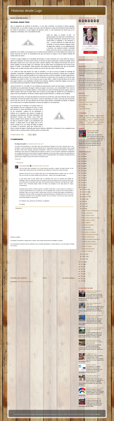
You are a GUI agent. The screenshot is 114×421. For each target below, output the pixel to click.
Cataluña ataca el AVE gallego (90, 210)
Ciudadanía (96, 124)
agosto (84, 199)
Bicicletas (101, 122)
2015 (82, 180)
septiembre (85, 196)
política (92, 115)
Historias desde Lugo (26, 10)
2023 (82, 161)
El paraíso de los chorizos (89, 241)
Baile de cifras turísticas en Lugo (90, 217)
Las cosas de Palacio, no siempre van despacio (93, 376)
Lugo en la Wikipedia (84, 108)
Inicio (45, 278)
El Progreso (82, 106)
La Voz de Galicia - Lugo (85, 104)
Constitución (82, 124)
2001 (82, 278)
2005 (82, 269)
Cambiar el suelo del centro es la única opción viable (94, 316)
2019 (82, 170)
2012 (82, 187)
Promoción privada (87, 246)
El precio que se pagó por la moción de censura (93, 291)
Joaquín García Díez (85, 121)
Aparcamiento (91, 122)
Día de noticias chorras (88, 215)
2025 (82, 156)
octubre (84, 194)
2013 (82, 185)
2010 (82, 264)
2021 (82, 166)
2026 (82, 154)
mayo (83, 206)
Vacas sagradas (86, 222)
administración (96, 117)
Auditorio (81, 122)
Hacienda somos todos (88, 236)
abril (83, 208)
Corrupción (101, 121)
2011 (82, 262)
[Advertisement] (42, 263)
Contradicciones (86, 227)
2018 (82, 173)
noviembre (85, 192)
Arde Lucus (82, 117)
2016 (82, 178)
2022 (82, 163)
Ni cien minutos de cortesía (93, 398)
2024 (82, 159)
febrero (84, 256)
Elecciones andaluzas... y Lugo (94, 388)
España (94, 121)
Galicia (96, 119)
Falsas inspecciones (87, 213)
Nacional (101, 119)
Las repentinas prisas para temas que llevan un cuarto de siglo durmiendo (94, 341)
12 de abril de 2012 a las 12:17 (35, 144)
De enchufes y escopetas (89, 232)
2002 (82, 276)
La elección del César (88, 229)
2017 (82, 175)
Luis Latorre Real (24, 166)
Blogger (98, 414)
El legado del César (91, 354)
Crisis (102, 117)
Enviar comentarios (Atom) (25, 281)
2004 (82, 271)
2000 (82, 281)
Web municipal (83, 97)
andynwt (81, 414)
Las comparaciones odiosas (89, 244)
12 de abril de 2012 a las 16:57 (40, 166)
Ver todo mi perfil (83, 147)
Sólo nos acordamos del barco (90, 234)
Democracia (100, 115)
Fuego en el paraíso (87, 251)
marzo (84, 254)
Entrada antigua (69, 278)
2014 (82, 182)
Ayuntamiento (82, 119)
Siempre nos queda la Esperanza (91, 239)
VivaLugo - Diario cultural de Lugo (88, 102)
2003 (82, 273)
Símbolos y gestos (91, 364)
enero (84, 259)
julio (83, 201)
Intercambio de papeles (88, 248)
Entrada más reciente (18, 278)
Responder (18, 159)
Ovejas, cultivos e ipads (88, 220)
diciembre (85, 189)
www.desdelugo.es (84, 95)
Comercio (90, 119)
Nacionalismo (89, 124)
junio (83, 203)
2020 (82, 168)
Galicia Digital (82, 100)
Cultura (86, 115)
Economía (88, 117)
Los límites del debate (88, 225)
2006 (82, 266)
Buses (100, 124)
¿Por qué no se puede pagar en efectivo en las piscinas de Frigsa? (94, 329)
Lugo (81, 115)
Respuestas (20, 162)
